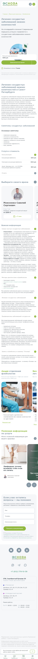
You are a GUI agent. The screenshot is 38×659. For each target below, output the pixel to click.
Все (35, 182)
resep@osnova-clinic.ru (19, 654)
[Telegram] (19, 565)
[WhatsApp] (12, 565)
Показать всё (6, 422)
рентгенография (8, 288)
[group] (14, 462)
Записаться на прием (17, 62)
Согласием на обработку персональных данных (18, 537)
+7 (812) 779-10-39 (19, 571)
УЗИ (5, 285)
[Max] (25, 565)
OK (32, 651)
